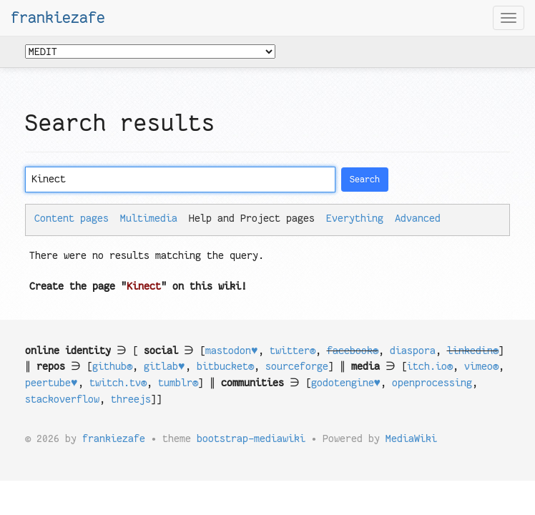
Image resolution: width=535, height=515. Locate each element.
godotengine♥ (346, 382)
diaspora (413, 350)
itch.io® (430, 366)
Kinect (144, 286)
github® (112, 366)
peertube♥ (51, 382)
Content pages (71, 218)
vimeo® (481, 366)
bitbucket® (225, 366)
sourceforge (296, 366)
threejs (131, 399)
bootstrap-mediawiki (251, 438)
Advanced (418, 218)
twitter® (292, 350)
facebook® (352, 350)
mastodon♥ (231, 350)
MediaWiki (411, 438)
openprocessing (432, 382)
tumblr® (178, 382)
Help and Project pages (252, 218)
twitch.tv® (118, 382)
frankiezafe (58, 17)
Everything (354, 218)
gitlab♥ (164, 366)
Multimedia (148, 218)
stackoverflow (62, 399)
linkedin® (473, 350)
